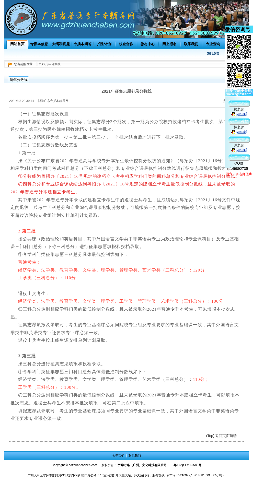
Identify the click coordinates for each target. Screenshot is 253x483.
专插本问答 (82, 44)
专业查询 (213, 44)
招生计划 (104, 44)
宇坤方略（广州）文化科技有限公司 (142, 465)
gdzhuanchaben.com (83, 465)
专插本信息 (39, 44)
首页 (39, 64)
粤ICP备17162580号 (187, 465)
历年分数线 (53, 64)
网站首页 (17, 44)
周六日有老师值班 (239, 174)
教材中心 (148, 44)
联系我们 (191, 44)
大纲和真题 (61, 44)
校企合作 (126, 44)
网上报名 (169, 44)
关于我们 (118, 455)
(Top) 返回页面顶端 (221, 436)
